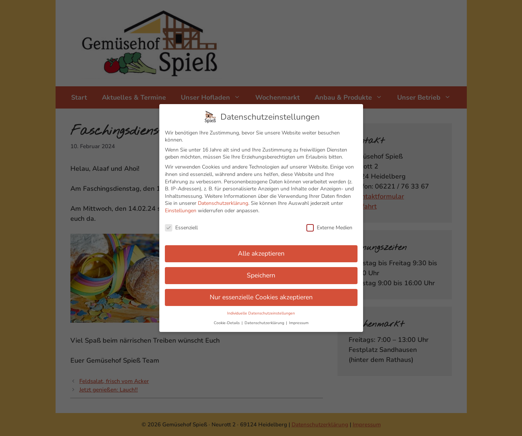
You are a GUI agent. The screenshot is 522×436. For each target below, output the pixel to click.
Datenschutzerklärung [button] (265, 320)
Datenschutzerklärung (223, 200)
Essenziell (181, 225)
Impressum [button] (299, 320)
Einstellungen (180, 208)
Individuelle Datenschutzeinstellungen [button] (261, 311)
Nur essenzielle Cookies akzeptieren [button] (261, 294)
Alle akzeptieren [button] (261, 251)
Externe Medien (329, 225)
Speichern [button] (261, 273)
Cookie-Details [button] (227, 320)
